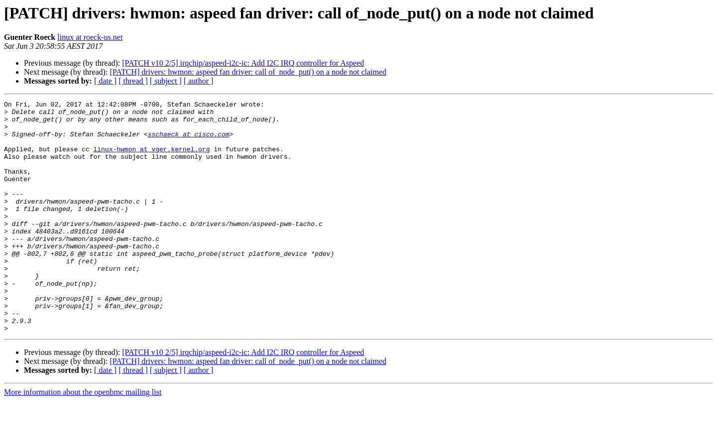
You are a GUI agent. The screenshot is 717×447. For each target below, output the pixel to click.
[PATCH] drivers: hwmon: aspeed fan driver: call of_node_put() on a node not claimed (248, 72)
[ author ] (199, 81)
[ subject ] (166, 81)
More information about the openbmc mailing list (82, 438)
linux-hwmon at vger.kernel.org (151, 159)
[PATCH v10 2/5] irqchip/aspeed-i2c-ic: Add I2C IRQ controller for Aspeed (243, 63)
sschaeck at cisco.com (189, 141)
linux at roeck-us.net (89, 37)
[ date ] (105, 81)
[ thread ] (133, 81)
